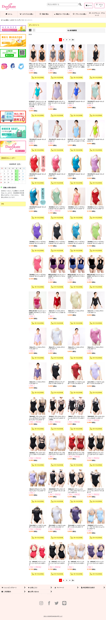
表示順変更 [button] (72, 30)
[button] (99, 5)
